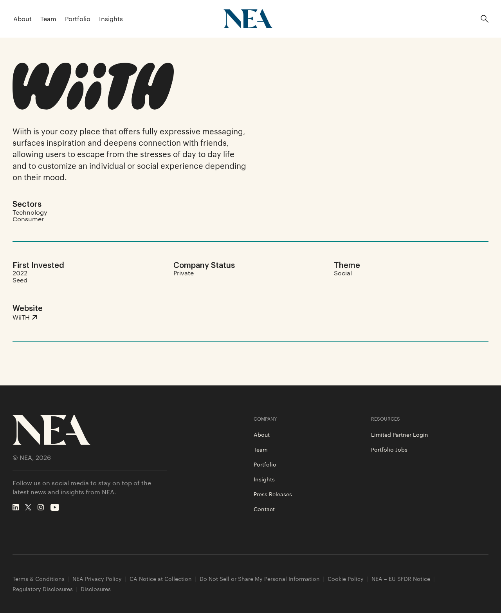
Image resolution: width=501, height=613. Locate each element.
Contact (264, 509)
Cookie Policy (346, 578)
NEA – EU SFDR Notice (400, 578)
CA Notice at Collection (161, 578)
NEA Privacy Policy (97, 578)
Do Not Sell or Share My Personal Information (260, 578)
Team (48, 18)
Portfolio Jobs (389, 449)
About (22, 18)
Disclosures (96, 589)
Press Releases (273, 494)
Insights (111, 18)
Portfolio (77, 18)
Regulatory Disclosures (43, 589)
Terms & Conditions (39, 578)
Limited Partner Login (399, 434)
